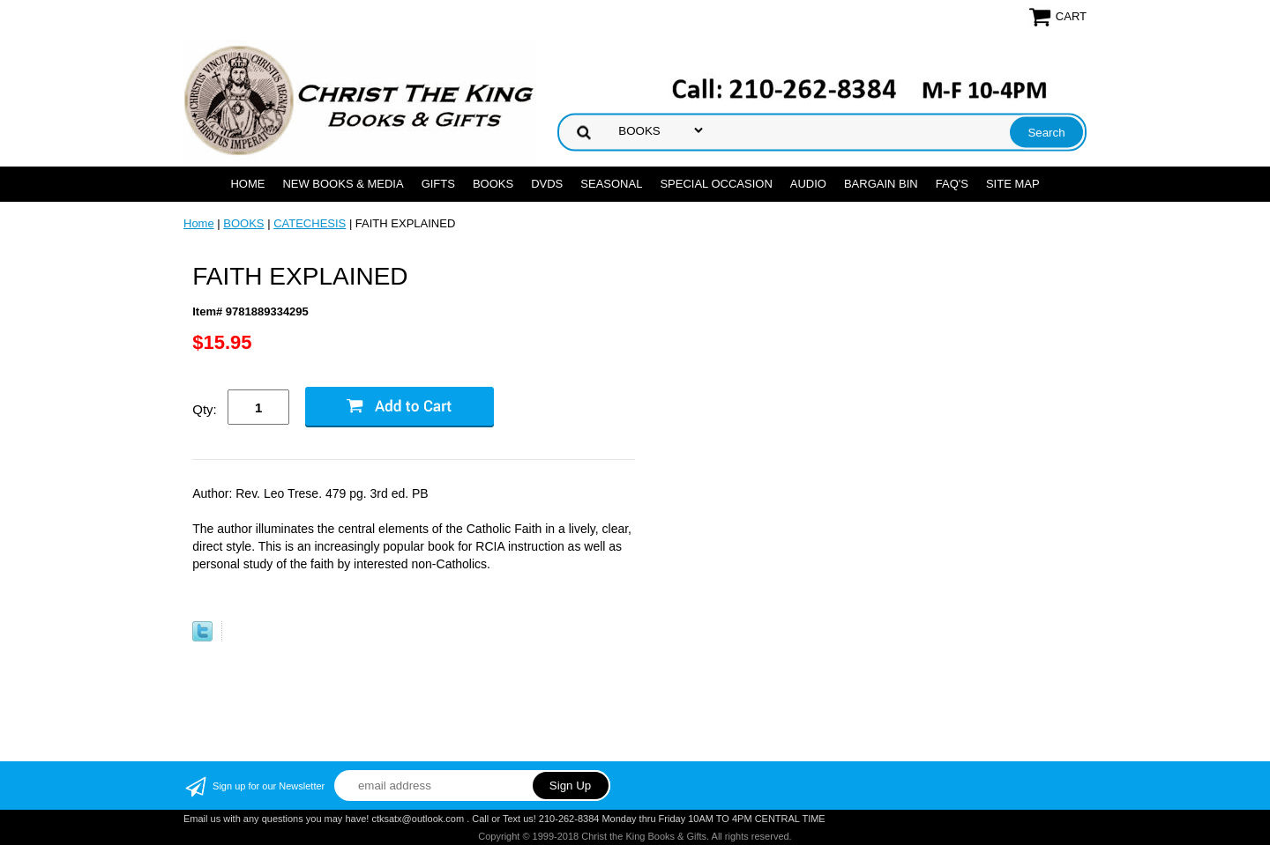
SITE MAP (1013, 183)
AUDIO (808, 183)
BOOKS (493, 183)
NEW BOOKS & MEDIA (342, 183)
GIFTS (438, 183)
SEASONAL (611, 183)
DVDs (547, 183)
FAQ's (952, 183)
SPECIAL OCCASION (716, 183)
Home (247, 183)
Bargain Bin (881, 183)
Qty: (204, 409)
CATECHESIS (309, 223)
